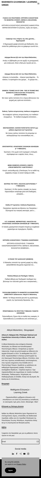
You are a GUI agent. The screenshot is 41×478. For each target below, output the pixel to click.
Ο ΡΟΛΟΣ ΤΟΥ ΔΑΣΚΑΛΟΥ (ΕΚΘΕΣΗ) (20, 259)
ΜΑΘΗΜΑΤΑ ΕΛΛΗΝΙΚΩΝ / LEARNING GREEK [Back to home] (19, 3)
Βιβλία (4, 427)
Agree (10, 470)
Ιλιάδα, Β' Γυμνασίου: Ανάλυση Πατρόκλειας (20, 205)
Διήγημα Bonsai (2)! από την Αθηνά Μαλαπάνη (20, 57)
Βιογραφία (5, 383)
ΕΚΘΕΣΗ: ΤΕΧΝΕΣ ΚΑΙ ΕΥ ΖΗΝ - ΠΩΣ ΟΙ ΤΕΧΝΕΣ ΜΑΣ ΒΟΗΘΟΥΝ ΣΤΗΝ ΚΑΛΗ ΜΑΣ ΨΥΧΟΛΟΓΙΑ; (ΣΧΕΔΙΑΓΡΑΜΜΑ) (20, 92)
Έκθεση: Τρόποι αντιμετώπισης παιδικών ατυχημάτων (20, 111)
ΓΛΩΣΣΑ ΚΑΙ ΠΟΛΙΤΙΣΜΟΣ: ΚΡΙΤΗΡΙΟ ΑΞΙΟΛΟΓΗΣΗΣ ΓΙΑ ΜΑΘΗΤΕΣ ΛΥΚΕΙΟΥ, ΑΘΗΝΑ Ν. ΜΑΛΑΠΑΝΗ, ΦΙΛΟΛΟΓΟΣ (20, 20)
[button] (38, 3)
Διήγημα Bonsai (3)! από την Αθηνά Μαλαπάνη (20, 74)
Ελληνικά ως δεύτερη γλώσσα (13, 406)
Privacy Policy (21, 464)
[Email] (20, 441)
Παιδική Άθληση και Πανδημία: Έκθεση (20, 276)
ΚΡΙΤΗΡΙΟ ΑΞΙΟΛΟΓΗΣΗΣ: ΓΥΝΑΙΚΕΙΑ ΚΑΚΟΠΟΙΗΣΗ (20, 240)
